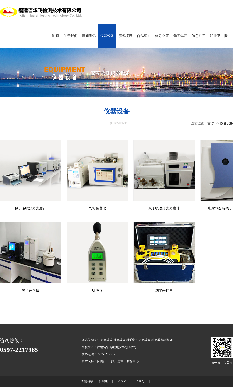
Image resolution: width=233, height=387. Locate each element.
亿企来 (121, 381)
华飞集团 (180, 36)
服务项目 (125, 36)
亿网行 (101, 361)
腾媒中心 (133, 361)
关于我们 (71, 36)
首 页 (55, 36)
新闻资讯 (89, 36)
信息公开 (162, 36)
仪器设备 (107, 36)
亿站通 (103, 381)
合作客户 (144, 36)
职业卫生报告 (220, 36)
